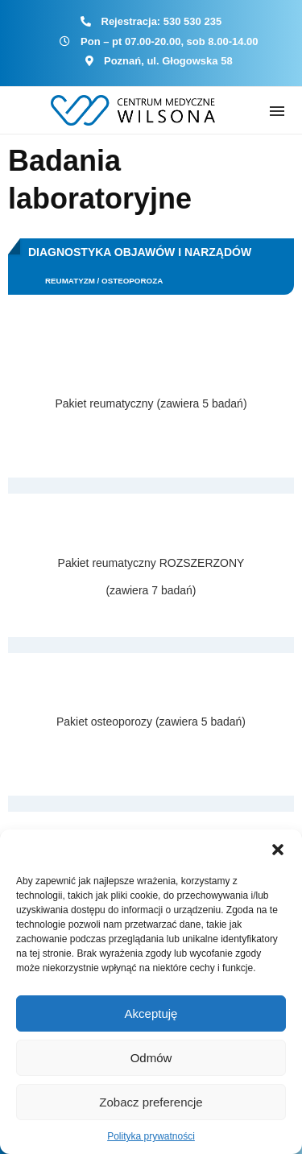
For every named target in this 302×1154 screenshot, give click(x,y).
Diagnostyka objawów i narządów (139, 252)
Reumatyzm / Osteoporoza (104, 280)
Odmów (151, 1058)
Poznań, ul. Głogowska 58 (168, 61)
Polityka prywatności (151, 1136)
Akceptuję (151, 1013)
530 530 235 (192, 21)
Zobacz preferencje (150, 1102)
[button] (278, 850)
